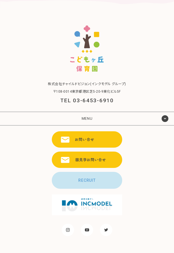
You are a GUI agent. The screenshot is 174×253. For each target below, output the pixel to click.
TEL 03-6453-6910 (86, 100)
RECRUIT (87, 180)
